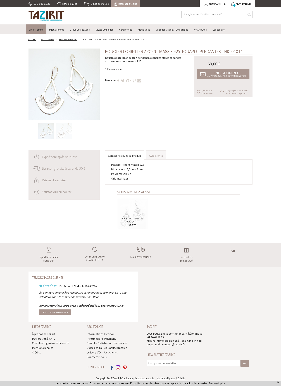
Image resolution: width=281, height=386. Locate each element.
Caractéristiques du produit (124, 155)
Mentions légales (42, 348)
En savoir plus (114, 69)
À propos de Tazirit (43, 334)
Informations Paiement (101, 338)
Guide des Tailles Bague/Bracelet (107, 348)
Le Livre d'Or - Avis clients (102, 352)
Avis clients (156, 155)
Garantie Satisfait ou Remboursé (107, 343)
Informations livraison (101, 334)
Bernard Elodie (72, 286)
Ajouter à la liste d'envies (207, 92)
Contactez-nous (97, 357)
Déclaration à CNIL (43, 338)
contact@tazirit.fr (173, 344)
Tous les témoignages (55, 312)
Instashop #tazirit (125, 3)
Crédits (36, 352)
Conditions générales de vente (50, 343)
